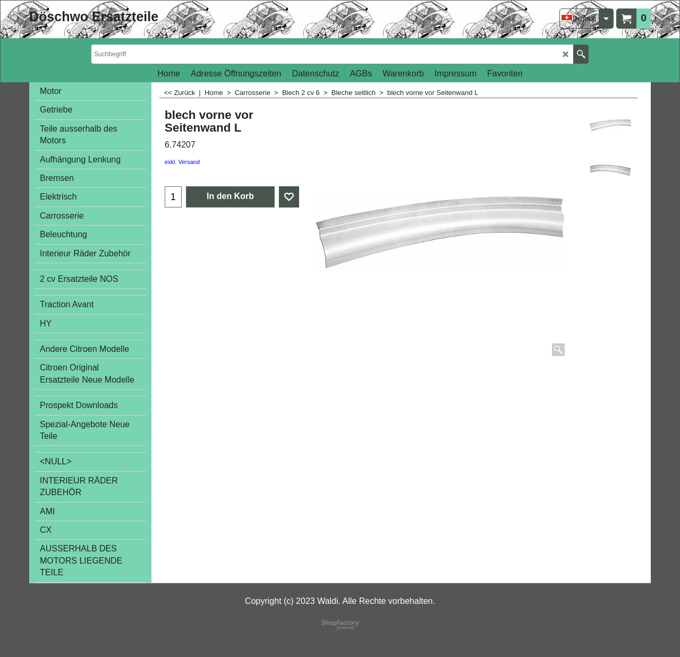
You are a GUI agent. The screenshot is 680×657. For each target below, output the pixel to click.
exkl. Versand (182, 162)
